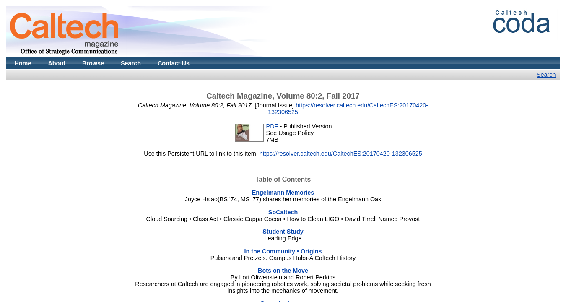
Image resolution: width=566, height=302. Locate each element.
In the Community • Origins (283, 251)
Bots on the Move (283, 270)
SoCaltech (283, 212)
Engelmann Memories (283, 192)
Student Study (283, 231)
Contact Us (174, 63)
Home (22, 63)
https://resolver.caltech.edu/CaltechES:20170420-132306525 (341, 153)
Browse (93, 63)
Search (131, 63)
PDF (273, 126)
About (56, 63)
